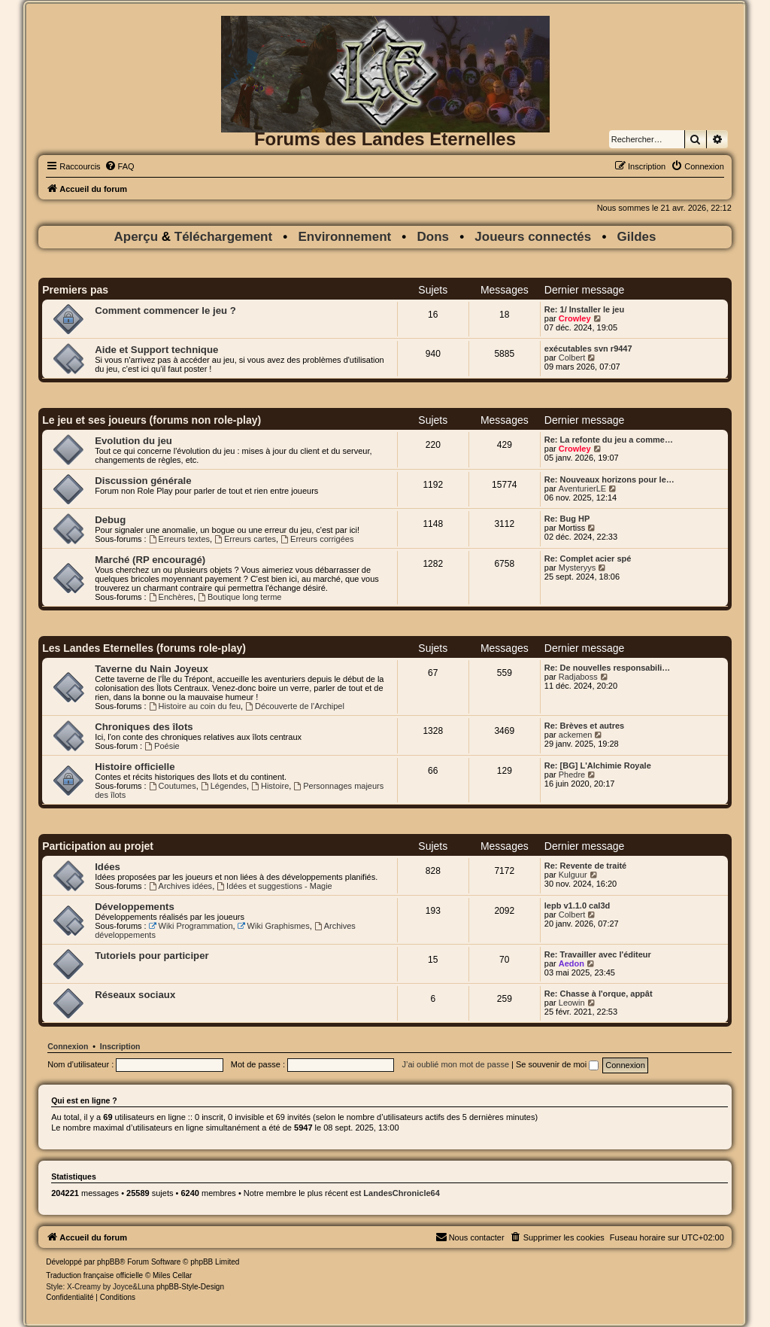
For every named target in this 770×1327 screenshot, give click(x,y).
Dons (433, 237)
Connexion (67, 1046)
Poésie (161, 745)
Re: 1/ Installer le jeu (584, 309)
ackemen (576, 734)
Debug (110, 519)
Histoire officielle (134, 766)
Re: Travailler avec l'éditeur (597, 954)
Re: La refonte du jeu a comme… (608, 439)
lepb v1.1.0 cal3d (577, 905)
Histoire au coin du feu (195, 706)
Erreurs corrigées (316, 538)
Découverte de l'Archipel (294, 706)
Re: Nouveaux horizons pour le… (609, 479)
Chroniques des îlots (143, 726)
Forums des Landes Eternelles (385, 139)
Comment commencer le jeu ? (165, 310)
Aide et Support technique (156, 349)
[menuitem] (120, 166)
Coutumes (172, 785)
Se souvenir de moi (557, 1064)
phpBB (108, 1262)
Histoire (270, 785)
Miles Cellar (172, 1275)
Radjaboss (578, 676)
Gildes (636, 237)
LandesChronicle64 (401, 1193)
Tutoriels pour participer (151, 955)
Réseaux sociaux (135, 994)
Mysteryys (577, 567)
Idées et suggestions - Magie (274, 885)
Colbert (572, 357)
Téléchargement (223, 237)
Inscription (120, 1046)
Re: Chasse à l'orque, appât (598, 993)
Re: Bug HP (567, 518)
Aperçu (137, 237)
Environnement (344, 237)
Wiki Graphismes (274, 925)
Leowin (572, 1002)
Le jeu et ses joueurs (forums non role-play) (151, 420)
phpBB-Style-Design (190, 1287)
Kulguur (573, 874)
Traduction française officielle (94, 1275)
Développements (134, 906)
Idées (107, 866)
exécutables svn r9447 (588, 348)
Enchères (171, 596)
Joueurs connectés (532, 237)
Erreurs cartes (245, 538)
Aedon (571, 963)
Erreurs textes (179, 538)
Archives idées (180, 885)
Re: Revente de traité (585, 865)
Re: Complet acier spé (588, 558)
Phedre (572, 774)
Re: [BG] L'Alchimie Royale (597, 765)
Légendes (224, 785)
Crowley (575, 318)
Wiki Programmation (191, 925)
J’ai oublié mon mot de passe (455, 1064)
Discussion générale (143, 480)
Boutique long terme (239, 596)
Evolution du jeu (133, 440)
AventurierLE (582, 488)
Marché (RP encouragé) (150, 559)
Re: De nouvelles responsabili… (607, 667)
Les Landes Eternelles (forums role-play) (144, 648)
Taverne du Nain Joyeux (151, 668)
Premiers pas (75, 290)
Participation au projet (97, 846)
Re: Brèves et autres (584, 725)
